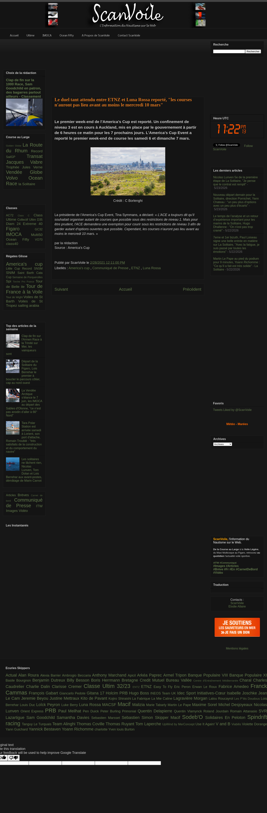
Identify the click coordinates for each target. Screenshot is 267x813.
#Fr (226, 569)
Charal (246, 680)
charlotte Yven (106, 729)
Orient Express (33, 711)
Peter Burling (111, 711)
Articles (12, 495)
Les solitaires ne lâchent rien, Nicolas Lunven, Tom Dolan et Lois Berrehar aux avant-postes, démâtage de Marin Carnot (24, 470)
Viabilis (237, 724)
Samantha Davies (74, 717)
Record (37, 151)
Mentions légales (237, 648)
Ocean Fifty (20, 239)
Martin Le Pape (180, 705)
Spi (9, 281)
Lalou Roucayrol (221, 698)
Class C (26, 215)
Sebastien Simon (138, 717)
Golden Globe (14, 145)
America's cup (79, 268)
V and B (223, 724)
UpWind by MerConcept (178, 724)
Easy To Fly (163, 687)
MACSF (110, 704)
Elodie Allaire (237, 606)
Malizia (139, 704)
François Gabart (44, 693)
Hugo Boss (139, 693)
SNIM (12, 273)
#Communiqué (228, 562)
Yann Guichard (17, 729)
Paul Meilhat (70, 711)
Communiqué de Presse (110, 268)
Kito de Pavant (94, 698)
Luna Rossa (152, 268)
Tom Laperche (148, 724)
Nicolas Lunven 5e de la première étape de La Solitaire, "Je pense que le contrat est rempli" (235, 181)
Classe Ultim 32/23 (108, 686)
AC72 (12, 215)
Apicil (132, 675)
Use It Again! (205, 724)
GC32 (39, 229)
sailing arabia (28, 305)
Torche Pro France (24, 281)
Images (12, 511)
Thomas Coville (91, 724)
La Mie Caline (162, 698)
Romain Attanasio (244, 711)
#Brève (218, 569)
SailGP (16, 156)
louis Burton (125, 729)
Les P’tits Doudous (247, 698)
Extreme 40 (33, 224)
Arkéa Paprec (150, 675)
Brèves (24, 495)
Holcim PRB (117, 693)
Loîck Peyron (48, 704)
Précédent (192, 289)
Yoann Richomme (78, 729)
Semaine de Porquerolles (27, 277)
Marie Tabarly (157, 705)
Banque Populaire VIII (208, 675)
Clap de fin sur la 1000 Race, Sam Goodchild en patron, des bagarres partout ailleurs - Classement (23, 88)
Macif (125, 704)
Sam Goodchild (41, 717)
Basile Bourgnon (19, 680)
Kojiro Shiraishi (120, 698)
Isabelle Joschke (242, 693)
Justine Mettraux (64, 698)
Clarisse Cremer (68, 686)
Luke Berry (70, 705)
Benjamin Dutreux (49, 680)
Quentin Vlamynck (189, 711)
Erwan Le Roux (205, 687)
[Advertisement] (128, 65)
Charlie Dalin (39, 686)
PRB (51, 710)
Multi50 (37, 235)
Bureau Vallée (179, 680)
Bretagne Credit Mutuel (144, 680)
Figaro (20, 228)
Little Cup (14, 268)
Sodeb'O (193, 717)
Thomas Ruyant (120, 724)
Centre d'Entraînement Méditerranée (216, 680)
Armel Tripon (175, 675)
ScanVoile (237, 603)
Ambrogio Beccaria (77, 675)
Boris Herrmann (106, 680)
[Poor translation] (14, 758)
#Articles (232, 566)
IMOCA (18, 234)
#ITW (216, 562)
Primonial (130, 711)
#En (232, 569)
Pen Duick (91, 711)
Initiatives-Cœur (212, 693)
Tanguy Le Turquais (37, 724)
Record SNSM (32, 268)
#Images (219, 566)
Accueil (125, 289)
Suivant (61, 289)
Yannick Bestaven (45, 729)
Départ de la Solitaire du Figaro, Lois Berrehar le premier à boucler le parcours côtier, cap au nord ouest (23, 372)
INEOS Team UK (163, 693)
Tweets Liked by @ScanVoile (232, 409)
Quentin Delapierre (156, 711)
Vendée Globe (24, 172)
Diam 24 (14, 224)
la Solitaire (26, 184)
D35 (40, 219)
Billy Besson (79, 680)
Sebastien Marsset (106, 718)
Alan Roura (29, 675)
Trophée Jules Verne (24, 167)
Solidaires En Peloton (226, 717)
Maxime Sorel (205, 704)
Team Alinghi (64, 724)
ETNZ (136, 268)
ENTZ (137, 686)
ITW (39, 506)
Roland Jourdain (217, 711)
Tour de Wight (15, 297)
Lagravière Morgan (191, 698)
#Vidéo (218, 572)
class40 (12, 244)
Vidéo (23, 511)
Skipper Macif (168, 717)
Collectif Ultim (27, 219)
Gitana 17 (96, 693)
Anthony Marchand (110, 675)
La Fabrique (141, 698)
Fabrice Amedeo (234, 686)
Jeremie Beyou (35, 698)
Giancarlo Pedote (73, 693)
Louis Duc (28, 705)
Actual (12, 675)
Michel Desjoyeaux (236, 704)
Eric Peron (183, 687)
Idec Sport (187, 693)
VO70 (39, 239)
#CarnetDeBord (247, 569)
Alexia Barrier (51, 675)
